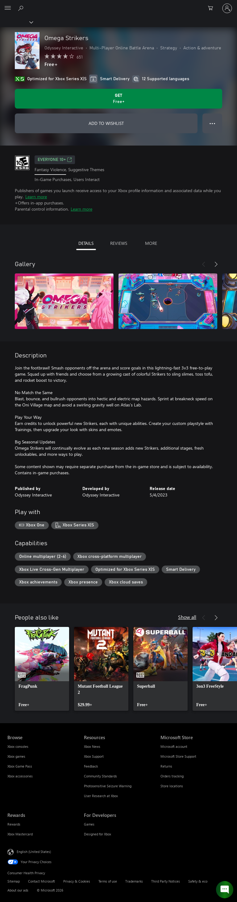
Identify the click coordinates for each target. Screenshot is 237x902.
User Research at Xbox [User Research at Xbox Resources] (101, 796)
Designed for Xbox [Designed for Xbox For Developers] (97, 834)
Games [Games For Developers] (89, 824)
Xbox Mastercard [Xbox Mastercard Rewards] (20, 834)
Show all (187, 617)
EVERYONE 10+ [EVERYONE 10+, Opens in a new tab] (55, 159)
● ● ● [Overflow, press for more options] (212, 123)
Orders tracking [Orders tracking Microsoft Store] (172, 776)
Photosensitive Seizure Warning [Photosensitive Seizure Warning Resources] (107, 786)
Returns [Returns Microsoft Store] (166, 766)
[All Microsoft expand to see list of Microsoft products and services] (7, 8)
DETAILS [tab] (86, 243)
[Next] (216, 264)
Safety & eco (197, 881)
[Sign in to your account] (227, 8)
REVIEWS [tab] (118, 243)
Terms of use (107, 881)
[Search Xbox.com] (21, 8)
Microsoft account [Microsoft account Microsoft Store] (173, 746)
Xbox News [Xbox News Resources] (92, 746)
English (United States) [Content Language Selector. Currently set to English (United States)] (34, 852)
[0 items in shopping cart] (212, 8)
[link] (42, 669)
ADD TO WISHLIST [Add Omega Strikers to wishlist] (106, 123)
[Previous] (204, 264)
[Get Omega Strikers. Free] (118, 99)
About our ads (17, 890)
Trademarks (134, 881)
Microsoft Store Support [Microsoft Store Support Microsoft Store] (178, 756)
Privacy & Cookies (76, 881)
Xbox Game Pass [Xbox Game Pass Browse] (19, 766)
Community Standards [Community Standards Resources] (100, 776)
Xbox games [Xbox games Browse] (16, 756)
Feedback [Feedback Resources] (91, 766)
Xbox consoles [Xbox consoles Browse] (17, 746)
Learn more (36, 197)
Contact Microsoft (41, 881)
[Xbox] (16, 22)
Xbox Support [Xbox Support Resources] (94, 756)
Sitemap (13, 881)
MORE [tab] (151, 243)
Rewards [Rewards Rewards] (13, 824)
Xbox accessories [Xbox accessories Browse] (20, 776)
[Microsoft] (118, 4)
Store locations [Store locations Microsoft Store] (171, 786)
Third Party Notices (165, 881)
